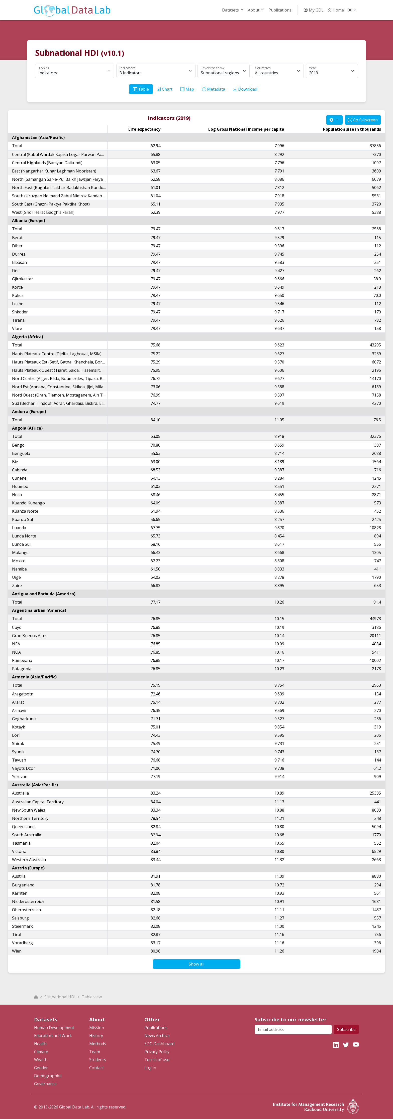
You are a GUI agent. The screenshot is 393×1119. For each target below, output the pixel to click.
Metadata (213, 89)
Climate (41, 1051)
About (253, 10)
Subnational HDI (59, 997)
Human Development (54, 1027)
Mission (96, 1027)
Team (94, 1051)
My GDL (314, 10)
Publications (279, 10)
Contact (96, 1067)
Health (40, 1043)
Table (141, 89)
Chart (164, 89)
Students (97, 1059)
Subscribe (346, 1029)
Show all (196, 964)
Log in (150, 1067)
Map (187, 89)
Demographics (48, 1075)
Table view (92, 997)
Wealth (40, 1059)
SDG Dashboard (159, 1043)
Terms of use (156, 1059)
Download (245, 89)
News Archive (157, 1035)
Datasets (230, 10)
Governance (45, 1083)
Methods (97, 1043)
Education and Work (53, 1035)
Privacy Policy (156, 1051)
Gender (41, 1067)
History (96, 1035)
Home (336, 10)
